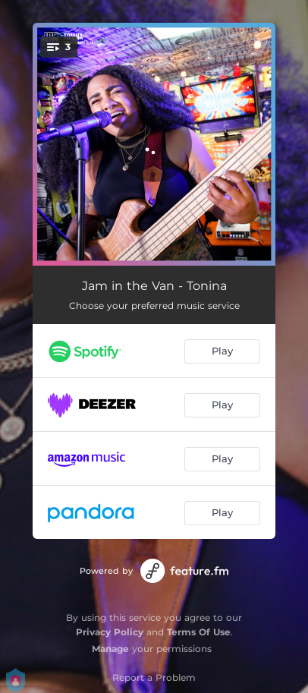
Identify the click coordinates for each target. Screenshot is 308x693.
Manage (110, 648)
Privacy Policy (109, 632)
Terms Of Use (199, 632)
